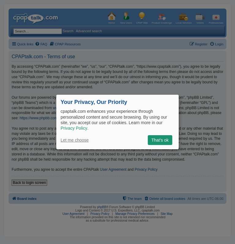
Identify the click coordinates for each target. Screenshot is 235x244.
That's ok (160, 140)
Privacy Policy (74, 128)
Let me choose (75, 140)
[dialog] (117, 122)
